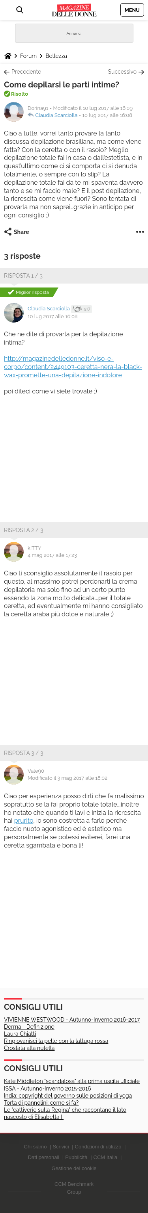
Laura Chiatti (20, 1034)
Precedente (26, 72)
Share (21, 232)
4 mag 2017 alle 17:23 (52, 555)
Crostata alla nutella (29, 1048)
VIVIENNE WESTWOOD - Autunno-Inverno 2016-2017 (72, 1019)
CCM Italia (106, 1157)
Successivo (122, 72)
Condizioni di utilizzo (98, 1147)
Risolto (19, 94)
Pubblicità (76, 1157)
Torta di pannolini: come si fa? (41, 1103)
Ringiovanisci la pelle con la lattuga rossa (56, 1041)
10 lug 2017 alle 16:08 (107, 115)
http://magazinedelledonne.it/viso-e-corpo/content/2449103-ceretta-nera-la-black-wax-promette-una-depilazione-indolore (73, 367)
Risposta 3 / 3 (23, 753)
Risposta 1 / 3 (23, 276)
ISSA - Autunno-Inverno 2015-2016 (47, 1088)
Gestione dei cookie (73, 1168)
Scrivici (60, 1147)
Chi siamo (35, 1147)
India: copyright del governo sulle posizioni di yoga (68, 1095)
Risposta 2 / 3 (23, 530)
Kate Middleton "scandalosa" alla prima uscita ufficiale (72, 1081)
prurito (24, 820)
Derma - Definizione (29, 1027)
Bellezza (56, 56)
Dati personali (44, 1157)
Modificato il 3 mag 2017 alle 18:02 (67, 778)
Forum (28, 56)
